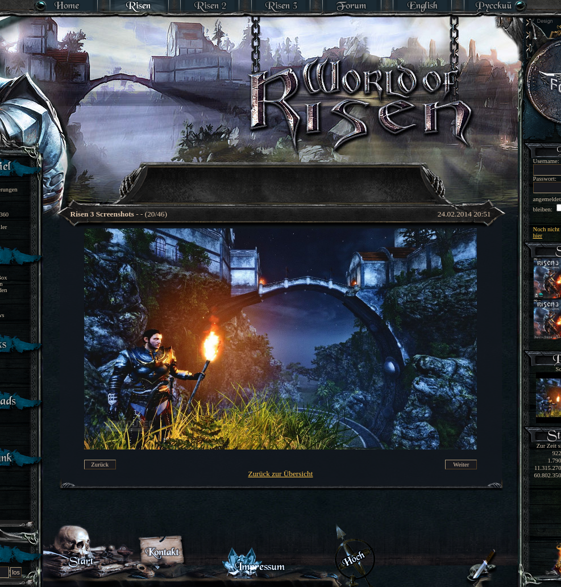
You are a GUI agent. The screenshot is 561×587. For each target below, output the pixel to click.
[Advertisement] (281, 176)
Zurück (100, 464)
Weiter (461, 464)
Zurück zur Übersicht (280, 473)
